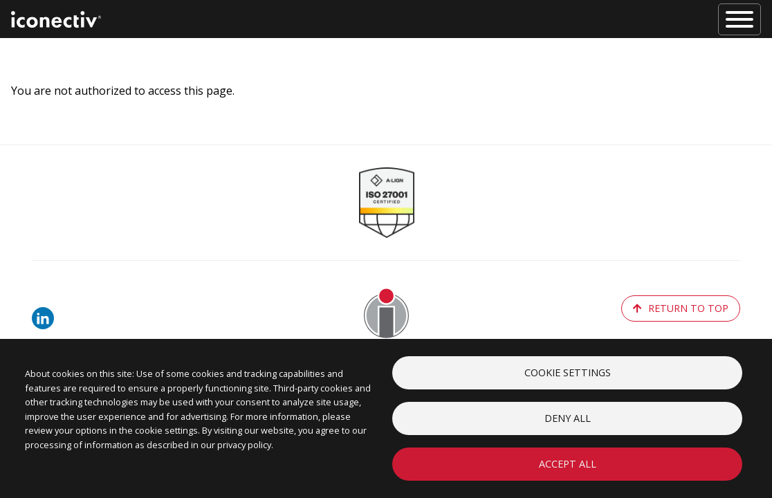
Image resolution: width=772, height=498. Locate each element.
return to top (680, 308)
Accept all (567, 463)
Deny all (567, 418)
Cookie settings (567, 372)
